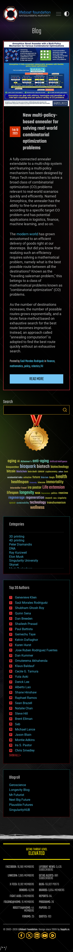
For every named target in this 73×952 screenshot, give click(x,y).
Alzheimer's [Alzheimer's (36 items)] (26, 461)
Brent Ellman (24, 719)
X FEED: (13, 884)
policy (27, 366)
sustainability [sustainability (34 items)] (23, 503)
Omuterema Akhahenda (31, 661)
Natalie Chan (24, 708)
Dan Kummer (24, 655)
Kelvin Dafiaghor (26, 640)
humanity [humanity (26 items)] (33, 483)
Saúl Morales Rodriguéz (32, 361)
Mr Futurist (16, 795)
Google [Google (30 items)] (52, 477)
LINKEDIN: (13, 875)
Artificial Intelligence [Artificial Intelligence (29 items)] (58, 461)
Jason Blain (23, 735)
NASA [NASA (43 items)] (37, 493)
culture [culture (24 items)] (60, 472)
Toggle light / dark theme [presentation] (66, 13)
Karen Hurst (23, 645)
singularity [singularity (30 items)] (62, 498)
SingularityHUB (19, 810)
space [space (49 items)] (12, 502)
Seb (17, 724)
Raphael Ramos (26, 698)
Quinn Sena (23, 613)
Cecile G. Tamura (26, 671)
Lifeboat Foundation (27, 929)
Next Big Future (19, 800)
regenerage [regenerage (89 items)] (16, 498)
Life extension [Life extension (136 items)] (53, 487)
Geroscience (17, 785)
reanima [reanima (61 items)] (63, 493)
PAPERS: (43, 907)
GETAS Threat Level (36, 852)
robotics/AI (37, 366)
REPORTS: (44, 896)
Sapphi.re (64, 929)
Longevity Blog (19, 790)
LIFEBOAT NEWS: (47, 866)
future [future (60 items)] (36, 477)
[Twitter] (29, 935)
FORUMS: (26, 916)
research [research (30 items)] (48, 498)
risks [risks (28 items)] (55, 498)
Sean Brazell (23, 703)
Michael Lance (25, 729)
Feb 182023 (15, 131)
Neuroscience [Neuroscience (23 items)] (45, 494)
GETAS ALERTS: (46, 875)
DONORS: (23, 890)
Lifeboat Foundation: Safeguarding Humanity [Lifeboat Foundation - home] (26, 13)
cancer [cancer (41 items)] (41, 471)
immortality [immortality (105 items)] (54, 482)
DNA (12, 548)
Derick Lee (22, 682)
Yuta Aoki (21, 676)
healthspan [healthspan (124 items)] (20, 482)
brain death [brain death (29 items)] (32, 472)
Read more (36, 379)
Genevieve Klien (26, 597)
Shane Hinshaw (26, 692)
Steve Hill (21, 713)
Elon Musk (16, 557)
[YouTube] (45, 935)
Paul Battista (24, 629)
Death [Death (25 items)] (66, 472)
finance (51, 361)
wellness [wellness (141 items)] (37, 507)
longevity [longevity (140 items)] (26, 492)
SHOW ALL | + (15, 755)
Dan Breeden (24, 618)
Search (64, 409)
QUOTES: (43, 916)
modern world (27, 234)
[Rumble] (52, 935)
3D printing (16, 536)
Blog (36, 31)
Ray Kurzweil (18, 552)
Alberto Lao (23, 687)
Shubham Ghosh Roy (29, 608)
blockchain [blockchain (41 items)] (21, 471)
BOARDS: (43, 890)
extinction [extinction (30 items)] (27, 477)
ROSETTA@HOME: (22, 907)
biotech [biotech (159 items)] (43, 466)
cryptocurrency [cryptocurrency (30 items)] (51, 472)
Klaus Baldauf (24, 666)
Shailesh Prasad (26, 624)
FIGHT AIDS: (16, 896)
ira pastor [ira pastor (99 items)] (34, 487)
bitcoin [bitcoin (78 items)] (11, 471)
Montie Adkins (25, 740)
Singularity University (23, 560)
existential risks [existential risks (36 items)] (14, 477)
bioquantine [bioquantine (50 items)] (12, 467)
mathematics (16, 366)
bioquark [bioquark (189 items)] (28, 466)
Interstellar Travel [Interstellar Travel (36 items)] (18, 488)
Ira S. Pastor (23, 745)
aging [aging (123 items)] (12, 461)
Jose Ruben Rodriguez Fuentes (36, 650)
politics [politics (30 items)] (54, 493)
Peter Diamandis (20, 544)
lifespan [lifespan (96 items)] (12, 493)
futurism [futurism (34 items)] (44, 477)
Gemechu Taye (25, 634)
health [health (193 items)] (61, 477)
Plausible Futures (21, 805)
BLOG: (42, 884)
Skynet (13, 564)
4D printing (16, 540)
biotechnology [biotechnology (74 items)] (60, 467)
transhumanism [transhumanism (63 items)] (56, 503)
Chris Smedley (25, 750)
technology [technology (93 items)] (38, 502)
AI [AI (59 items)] (18, 461)
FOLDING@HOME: (12, 902)
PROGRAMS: (45, 902)
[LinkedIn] (37, 935)
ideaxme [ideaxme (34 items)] (41, 482)
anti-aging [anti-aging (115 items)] (41, 461)
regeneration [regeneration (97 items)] (35, 497)
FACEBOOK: (11, 866)
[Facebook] (21, 935)
